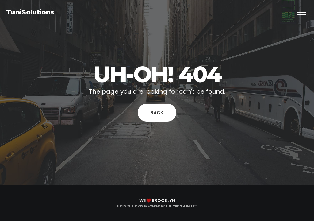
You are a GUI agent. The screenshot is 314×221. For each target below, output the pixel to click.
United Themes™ (181, 206)
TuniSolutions (30, 12)
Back (157, 113)
